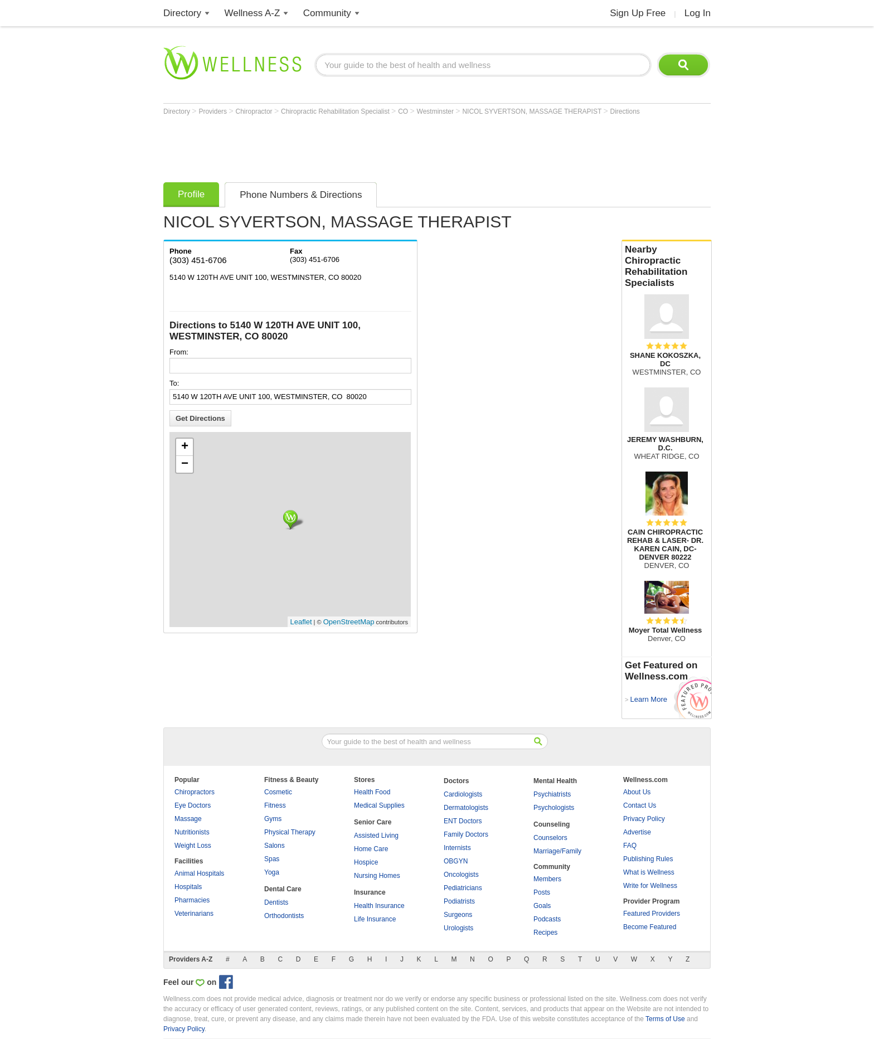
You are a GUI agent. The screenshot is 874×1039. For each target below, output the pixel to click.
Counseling (551, 824)
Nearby (666, 266)
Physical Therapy (289, 832)
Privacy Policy (644, 819)
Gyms (272, 819)
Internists (457, 848)
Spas (271, 859)
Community (327, 13)
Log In (697, 13)
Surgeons (458, 915)
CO (404, 111)
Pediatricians (463, 888)
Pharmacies (192, 900)
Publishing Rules (648, 859)
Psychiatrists (552, 794)
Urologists (458, 928)
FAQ (630, 845)
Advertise (637, 832)
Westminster (436, 111)
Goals (542, 906)
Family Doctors (466, 834)
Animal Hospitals (199, 873)
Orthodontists (284, 916)
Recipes (545, 932)
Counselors (550, 838)
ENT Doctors (463, 821)
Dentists (276, 902)
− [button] (184, 464)
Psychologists (553, 808)
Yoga (271, 872)
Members (547, 879)
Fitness (275, 805)
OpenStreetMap (349, 622)
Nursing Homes (377, 876)
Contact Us (639, 805)
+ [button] (184, 447)
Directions (624, 111)
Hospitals (188, 887)
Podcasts (547, 919)
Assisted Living (376, 835)
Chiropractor (255, 111)
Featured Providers (651, 913)
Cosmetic (278, 792)
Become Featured (649, 927)
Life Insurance (375, 919)
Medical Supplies (379, 805)
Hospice (366, 862)
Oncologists (461, 874)
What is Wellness (648, 872)
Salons (274, 845)
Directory (182, 13)
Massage (188, 819)
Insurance (370, 892)
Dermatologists (466, 808)
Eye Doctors (192, 805)
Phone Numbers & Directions (301, 195)
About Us (636, 792)
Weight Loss (192, 845)
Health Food (372, 792)
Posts (541, 892)
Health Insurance (379, 906)
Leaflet (301, 622)
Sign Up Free (638, 13)
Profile (191, 194)
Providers (213, 111)
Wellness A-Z (252, 13)
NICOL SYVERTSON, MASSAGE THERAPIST (532, 111)
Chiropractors (194, 792)
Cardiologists (463, 794)
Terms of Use (665, 1019)
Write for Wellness (650, 886)
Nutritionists (192, 832)
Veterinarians (193, 913)
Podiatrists (459, 901)
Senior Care (372, 822)
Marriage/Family (557, 851)
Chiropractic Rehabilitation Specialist (336, 111)
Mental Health (555, 781)
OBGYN (456, 861)
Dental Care (283, 889)
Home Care (371, 849)
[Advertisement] (366, 146)
